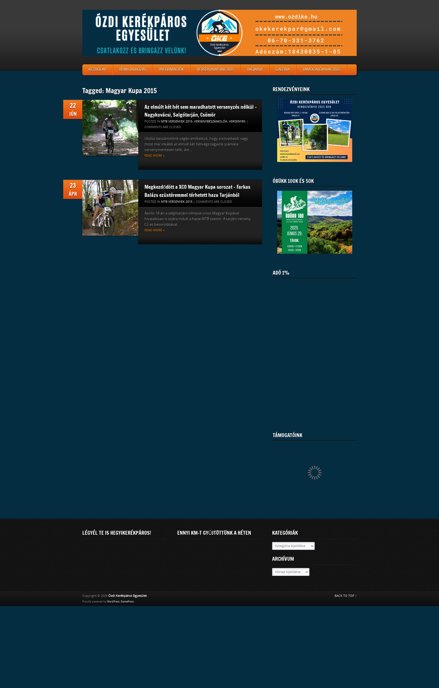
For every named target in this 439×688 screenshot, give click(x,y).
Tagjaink (255, 69)
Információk (171, 69)
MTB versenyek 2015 (176, 121)
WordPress (113, 601)
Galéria (282, 69)
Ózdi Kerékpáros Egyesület (127, 596)
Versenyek (237, 121)
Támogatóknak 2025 (321, 69)
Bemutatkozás (132, 69)
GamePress (127, 601)
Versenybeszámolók (210, 121)
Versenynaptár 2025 (215, 69)
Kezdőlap (97, 69)
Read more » (154, 155)
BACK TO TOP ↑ (346, 596)
